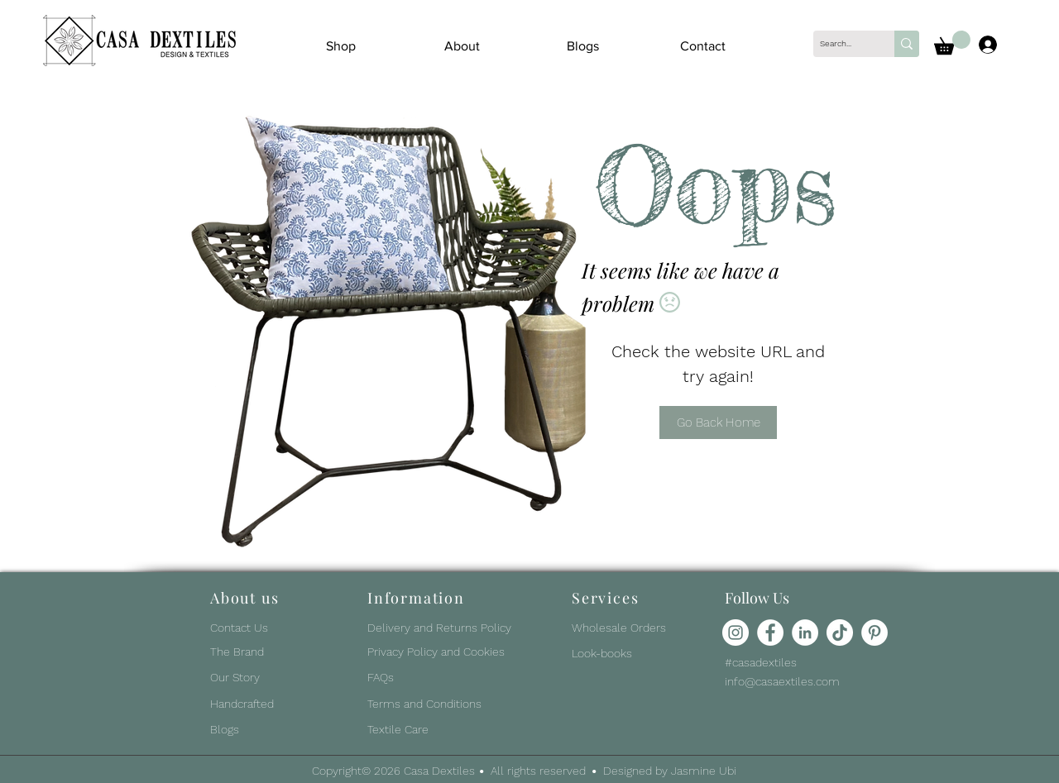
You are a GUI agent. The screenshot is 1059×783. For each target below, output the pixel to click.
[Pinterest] (874, 632)
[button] (952, 43)
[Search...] (840, 44)
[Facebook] (770, 632)
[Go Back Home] (718, 422)
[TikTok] (840, 632)
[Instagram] (735, 632)
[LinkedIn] (805, 632)
